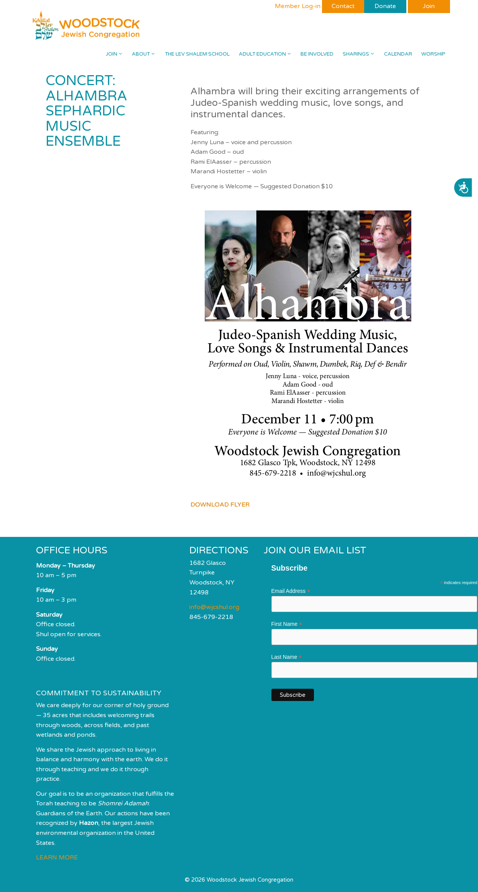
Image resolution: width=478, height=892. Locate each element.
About (146, 54)
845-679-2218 (211, 617)
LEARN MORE (57, 857)
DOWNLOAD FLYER (220, 505)
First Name (286, 624)
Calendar (398, 54)
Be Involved (317, 54)
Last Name (286, 657)
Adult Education (267, 54)
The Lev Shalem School (197, 54)
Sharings (361, 54)
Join (116, 54)
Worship (433, 54)
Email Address (290, 591)
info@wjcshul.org (214, 607)
